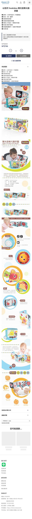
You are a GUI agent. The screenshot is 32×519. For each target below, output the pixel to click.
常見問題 (3, 485)
